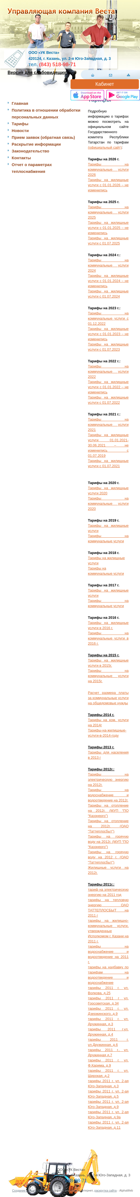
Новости (20, 130)
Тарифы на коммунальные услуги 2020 (108, 503)
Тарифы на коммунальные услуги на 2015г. (108, 676)
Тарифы (20, 123)
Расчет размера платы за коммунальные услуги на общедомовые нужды (108, 698)
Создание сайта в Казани (29, 1190)
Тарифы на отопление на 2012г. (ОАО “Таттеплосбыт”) (108, 826)
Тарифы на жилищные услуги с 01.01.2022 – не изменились (108, 387)
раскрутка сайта (105, 1190)
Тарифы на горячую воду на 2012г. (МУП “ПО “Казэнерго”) (108, 841)
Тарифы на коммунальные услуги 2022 (108, 371)
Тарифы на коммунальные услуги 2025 (108, 212)
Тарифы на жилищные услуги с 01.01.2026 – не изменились (108, 185)
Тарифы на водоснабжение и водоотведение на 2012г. (108, 795)
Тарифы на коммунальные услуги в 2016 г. (108, 638)
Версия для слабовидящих (37, 72)
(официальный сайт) (105, 147)
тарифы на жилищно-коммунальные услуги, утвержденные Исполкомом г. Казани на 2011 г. (108, 931)
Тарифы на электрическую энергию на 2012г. (108, 779)
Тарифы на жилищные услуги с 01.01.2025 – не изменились (108, 228)
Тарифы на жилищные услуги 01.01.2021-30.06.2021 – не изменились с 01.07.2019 (108, 445)
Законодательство (30, 151)
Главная (20, 103)
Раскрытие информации (36, 144)
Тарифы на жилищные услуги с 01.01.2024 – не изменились (108, 281)
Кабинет (105, 84)
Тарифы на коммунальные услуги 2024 (108, 265)
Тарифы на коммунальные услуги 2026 (108, 169)
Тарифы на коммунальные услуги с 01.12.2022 (108, 318)
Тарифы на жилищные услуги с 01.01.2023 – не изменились (108, 334)
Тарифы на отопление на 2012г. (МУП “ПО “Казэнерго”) (108, 810)
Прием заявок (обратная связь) (43, 137)
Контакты (21, 157)
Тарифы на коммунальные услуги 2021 (108, 424)
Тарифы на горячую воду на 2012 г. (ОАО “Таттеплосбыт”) (108, 857)
